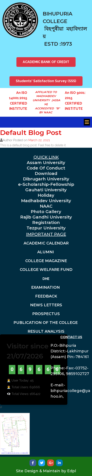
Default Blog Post (30, 132)
